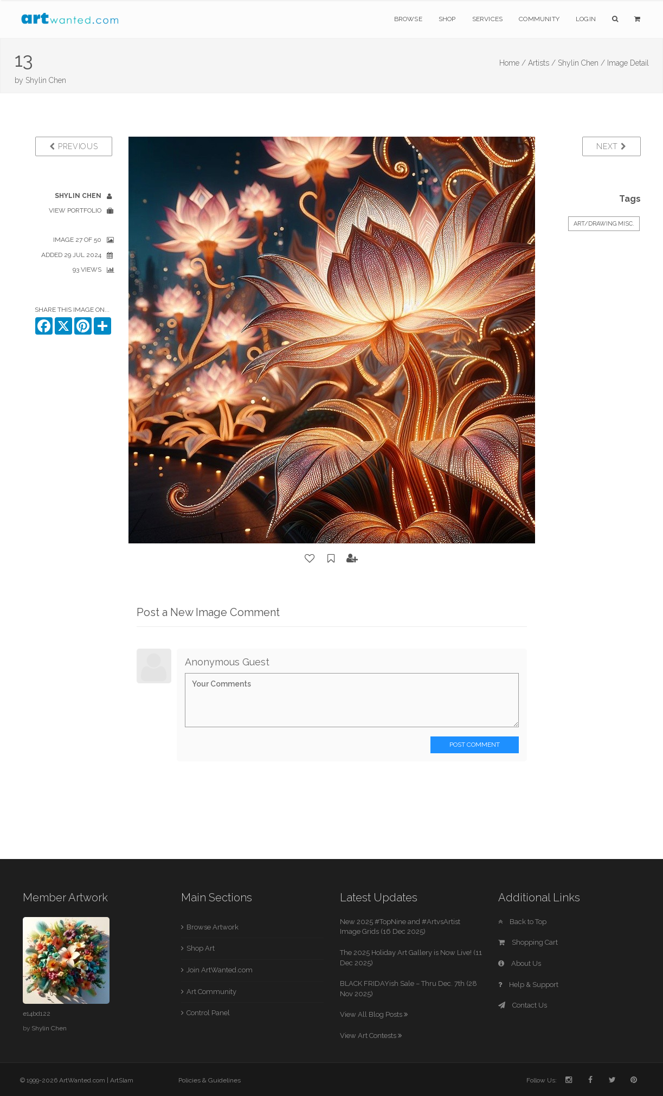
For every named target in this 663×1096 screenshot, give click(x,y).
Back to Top (522, 922)
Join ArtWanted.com (219, 970)
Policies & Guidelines (209, 1080)
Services (487, 19)
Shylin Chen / (581, 63)
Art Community (211, 992)
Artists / (542, 63)
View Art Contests (371, 1035)
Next (611, 146)
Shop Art (200, 948)
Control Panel (208, 1013)
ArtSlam (121, 1080)
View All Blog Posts (374, 1014)
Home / (512, 63)
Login (586, 19)
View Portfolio (75, 210)
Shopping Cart (528, 942)
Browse (408, 19)
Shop (447, 19)
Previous (73, 146)
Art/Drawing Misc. (604, 223)
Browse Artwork (212, 927)
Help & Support (528, 984)
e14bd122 (36, 1013)
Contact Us (522, 1005)
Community (539, 19)
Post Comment (474, 744)
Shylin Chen (45, 80)
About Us (519, 963)
